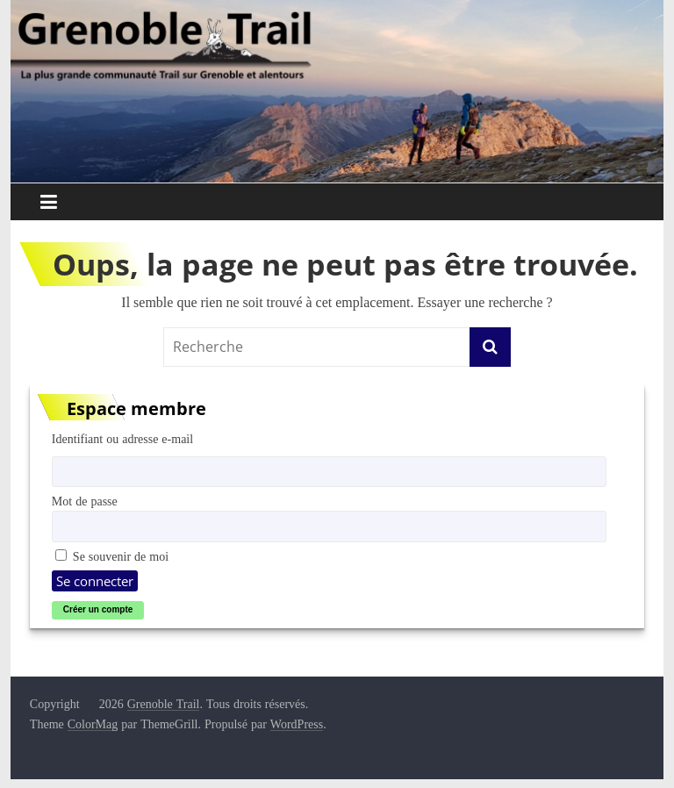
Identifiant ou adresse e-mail (122, 439)
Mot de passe (85, 501)
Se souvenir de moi (111, 556)
